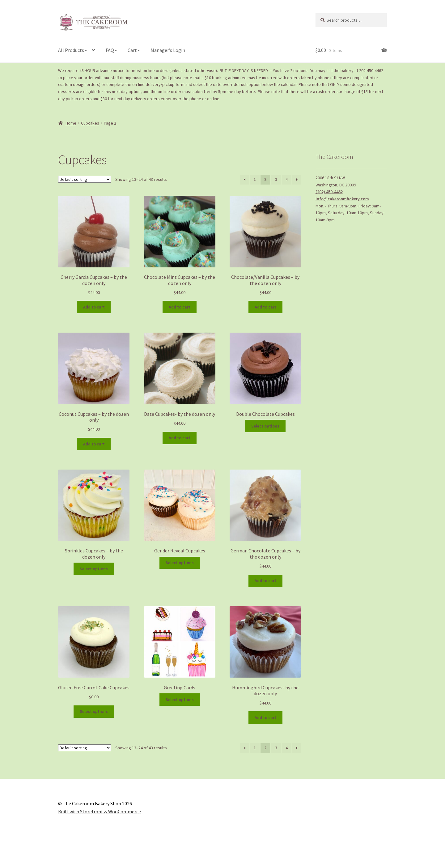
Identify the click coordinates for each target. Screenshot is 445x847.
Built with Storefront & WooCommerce (99, 811)
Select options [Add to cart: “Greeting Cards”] (180, 699)
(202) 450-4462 (329, 191)
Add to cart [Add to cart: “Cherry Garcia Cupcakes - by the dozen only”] (94, 307)
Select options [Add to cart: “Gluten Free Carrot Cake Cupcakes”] (94, 711)
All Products (72, 50)
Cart (134, 50)
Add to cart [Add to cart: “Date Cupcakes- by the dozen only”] (179, 438)
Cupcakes (90, 123)
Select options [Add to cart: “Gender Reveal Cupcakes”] (180, 562)
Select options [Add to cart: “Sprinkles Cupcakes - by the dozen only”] (94, 569)
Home (71, 123)
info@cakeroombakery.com (342, 199)
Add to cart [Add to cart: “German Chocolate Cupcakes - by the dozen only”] (265, 580)
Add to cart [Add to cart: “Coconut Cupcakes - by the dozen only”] (94, 444)
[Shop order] (84, 179)
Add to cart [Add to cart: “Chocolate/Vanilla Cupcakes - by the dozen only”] (265, 307)
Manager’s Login (167, 50)
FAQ (111, 50)
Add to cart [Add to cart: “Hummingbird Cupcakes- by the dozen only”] (265, 717)
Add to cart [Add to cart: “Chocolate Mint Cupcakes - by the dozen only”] (179, 307)
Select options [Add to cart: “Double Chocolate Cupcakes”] (265, 426)
